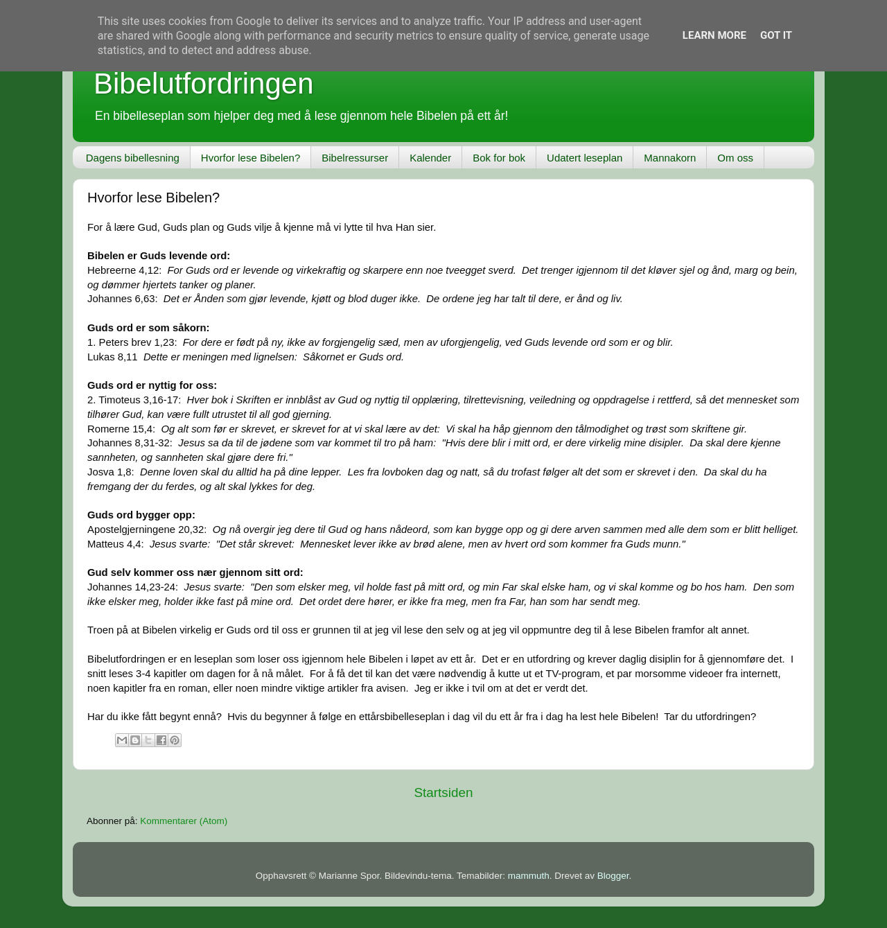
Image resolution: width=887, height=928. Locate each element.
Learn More (714, 35)
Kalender (430, 158)
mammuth (529, 875)
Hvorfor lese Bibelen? (250, 158)
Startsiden (443, 792)
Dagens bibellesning (132, 158)
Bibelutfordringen (204, 83)
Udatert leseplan (584, 158)
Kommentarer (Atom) (183, 821)
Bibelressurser (355, 158)
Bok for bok (499, 158)
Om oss (735, 158)
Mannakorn (670, 158)
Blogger (613, 875)
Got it (776, 35)
